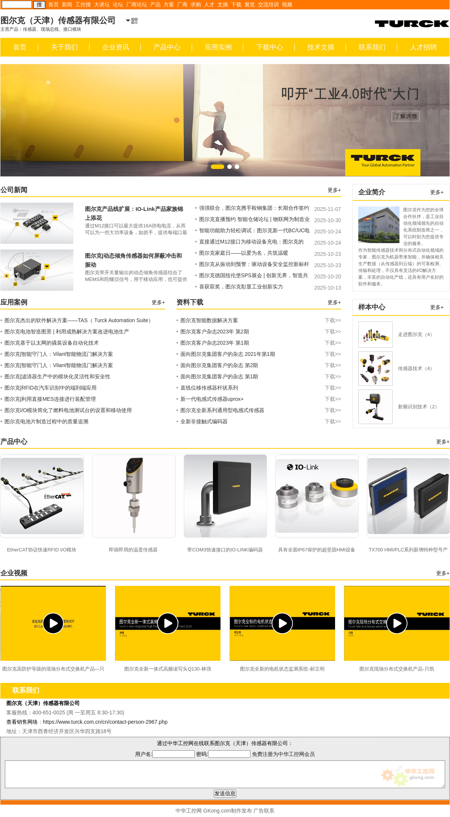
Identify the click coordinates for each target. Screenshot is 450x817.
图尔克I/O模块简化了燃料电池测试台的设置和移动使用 (66, 410)
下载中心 (269, 47)
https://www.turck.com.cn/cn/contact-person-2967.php (105, 722)
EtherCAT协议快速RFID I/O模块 (41, 550)
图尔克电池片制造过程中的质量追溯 (44, 421)
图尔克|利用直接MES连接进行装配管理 (48, 399)
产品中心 (166, 47)
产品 (155, 4)
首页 (53, 4)
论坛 (118, 4)
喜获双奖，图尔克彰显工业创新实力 (239, 287)
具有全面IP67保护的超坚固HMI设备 (317, 550)
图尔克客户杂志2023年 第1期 (258, 343)
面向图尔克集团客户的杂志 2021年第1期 (258, 354)
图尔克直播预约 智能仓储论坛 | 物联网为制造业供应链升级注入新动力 (252, 220)
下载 (236, 4)
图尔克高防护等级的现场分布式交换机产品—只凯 (53, 670)
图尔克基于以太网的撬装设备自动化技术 (49, 343)
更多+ (334, 190)
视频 (287, 4)
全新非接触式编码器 (258, 421)
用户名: (165, 754)
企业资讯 (115, 47)
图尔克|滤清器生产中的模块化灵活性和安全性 (55, 376)
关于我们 (64, 47)
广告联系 (263, 811)
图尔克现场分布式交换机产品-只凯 (396, 669)
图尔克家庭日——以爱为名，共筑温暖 (241, 253)
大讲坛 (102, 4)
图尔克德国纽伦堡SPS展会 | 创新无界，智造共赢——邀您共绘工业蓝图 (251, 276)
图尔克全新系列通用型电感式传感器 (258, 410)
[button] (217, 166)
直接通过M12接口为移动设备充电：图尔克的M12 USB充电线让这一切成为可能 (249, 243)
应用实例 (218, 47)
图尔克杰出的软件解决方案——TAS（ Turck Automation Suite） (76, 320)
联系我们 (372, 47)
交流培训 (268, 4)
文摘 (223, 4)
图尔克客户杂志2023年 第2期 (258, 331)
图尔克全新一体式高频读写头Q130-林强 (167, 669)
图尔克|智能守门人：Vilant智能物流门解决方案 (56, 354)
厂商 (182, 4)
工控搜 (83, 4)
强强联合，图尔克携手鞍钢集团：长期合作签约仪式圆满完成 (252, 209)
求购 (196, 4)
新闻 (67, 4)
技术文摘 (320, 47)
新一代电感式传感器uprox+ (258, 399)
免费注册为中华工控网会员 (283, 754)
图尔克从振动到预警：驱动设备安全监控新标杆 (252, 264)
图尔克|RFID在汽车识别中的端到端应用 (48, 388)
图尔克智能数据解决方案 (258, 320)
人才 (209, 4)
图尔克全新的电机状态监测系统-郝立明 (282, 669)
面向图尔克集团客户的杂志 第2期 (258, 365)
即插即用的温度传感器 (133, 550)
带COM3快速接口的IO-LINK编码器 (225, 550)
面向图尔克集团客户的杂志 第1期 (258, 376)
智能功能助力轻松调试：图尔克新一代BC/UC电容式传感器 (252, 231)
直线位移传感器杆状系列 (258, 387)
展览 (249, 4)
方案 (169, 4)
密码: (224, 754)
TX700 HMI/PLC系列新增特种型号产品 (408, 550)
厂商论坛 (136, 4)
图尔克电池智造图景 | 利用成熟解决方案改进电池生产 (64, 332)
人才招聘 (423, 47)
